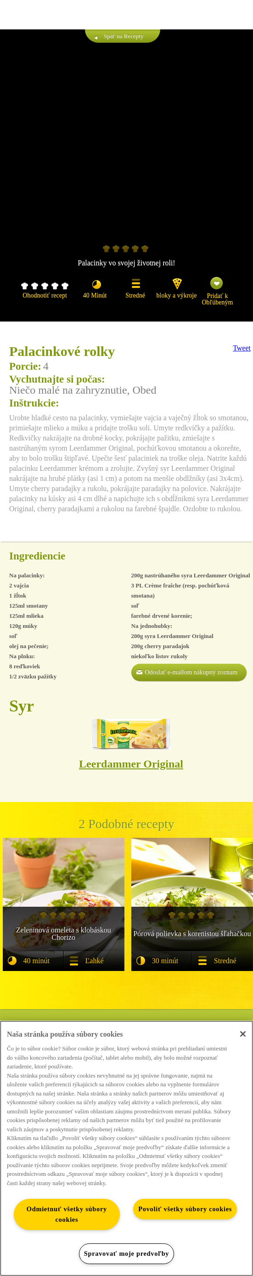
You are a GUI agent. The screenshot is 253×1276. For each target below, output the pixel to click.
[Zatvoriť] (243, 1034)
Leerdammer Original (131, 764)
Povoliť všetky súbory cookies (185, 1209)
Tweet (242, 348)
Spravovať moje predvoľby (126, 1253)
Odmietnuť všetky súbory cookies (67, 1214)
